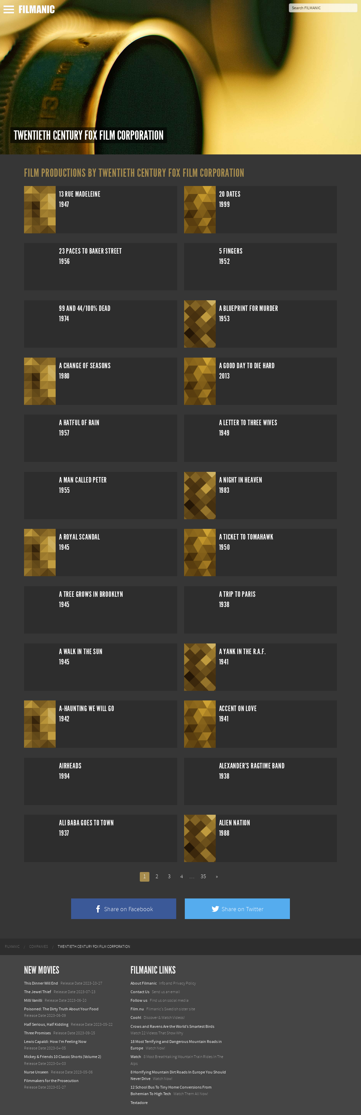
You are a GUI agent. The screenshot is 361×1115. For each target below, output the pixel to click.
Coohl (136, 1017)
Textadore (139, 1102)
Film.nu (137, 1009)
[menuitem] (12, 947)
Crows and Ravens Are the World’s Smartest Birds (172, 1026)
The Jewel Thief (37, 991)
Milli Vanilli (33, 1000)
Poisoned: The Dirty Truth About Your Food (61, 1009)
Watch (136, 1056)
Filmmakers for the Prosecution (51, 1080)
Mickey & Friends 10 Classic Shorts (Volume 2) (62, 1056)
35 (203, 876)
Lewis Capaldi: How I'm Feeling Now (55, 1041)
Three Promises (37, 1033)
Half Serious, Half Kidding (46, 1024)
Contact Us (140, 991)
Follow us (139, 1000)
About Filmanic (144, 983)
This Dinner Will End (41, 983)
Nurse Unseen (36, 1072)
